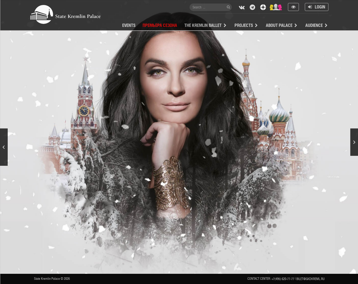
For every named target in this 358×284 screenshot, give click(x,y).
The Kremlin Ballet (203, 25)
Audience (314, 25)
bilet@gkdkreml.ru (310, 279)
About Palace (279, 25)
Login (316, 6)
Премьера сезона (160, 25)
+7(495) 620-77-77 (283, 279)
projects (244, 25)
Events (128, 25)
